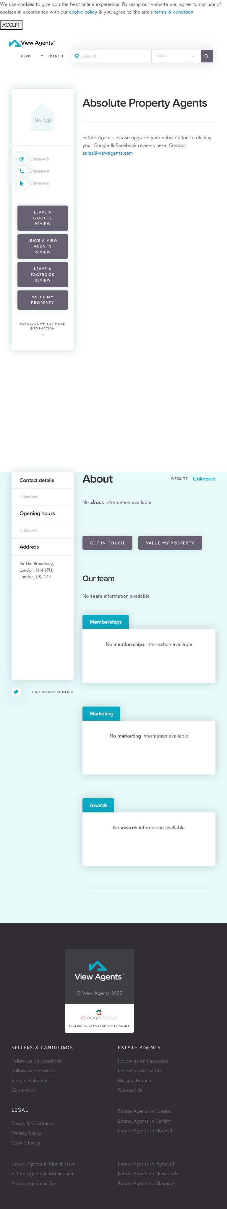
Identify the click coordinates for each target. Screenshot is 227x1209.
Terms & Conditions (33, 1123)
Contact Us (24, 1090)
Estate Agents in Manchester (43, 1164)
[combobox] (176, 56)
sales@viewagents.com (107, 153)
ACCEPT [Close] (11, 25)
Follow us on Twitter (34, 1071)
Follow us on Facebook (36, 1061)
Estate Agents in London (144, 1111)
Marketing (101, 713)
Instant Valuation (30, 1080)
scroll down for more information (42, 326)
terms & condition (173, 12)
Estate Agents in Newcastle (148, 1174)
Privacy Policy (26, 1133)
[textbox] (176, 54)
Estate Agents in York (35, 1183)
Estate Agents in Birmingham (43, 1174)
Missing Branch (134, 1080)
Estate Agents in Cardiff (144, 1121)
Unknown (39, 159)
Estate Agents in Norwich (146, 1131)
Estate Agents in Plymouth (147, 1164)
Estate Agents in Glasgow (146, 1183)
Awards (98, 805)
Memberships (106, 622)
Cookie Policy (26, 1143)
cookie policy (83, 12)
